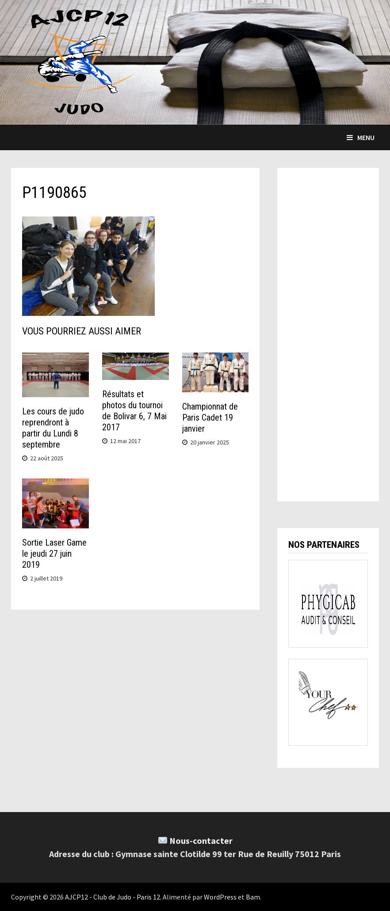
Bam (253, 896)
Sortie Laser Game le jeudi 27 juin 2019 (54, 553)
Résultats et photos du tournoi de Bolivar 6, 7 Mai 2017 (134, 411)
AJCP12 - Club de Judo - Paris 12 (112, 896)
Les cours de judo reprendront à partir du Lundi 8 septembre (53, 428)
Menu (361, 137)
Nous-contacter (201, 840)
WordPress (220, 896)
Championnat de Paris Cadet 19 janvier (210, 417)
